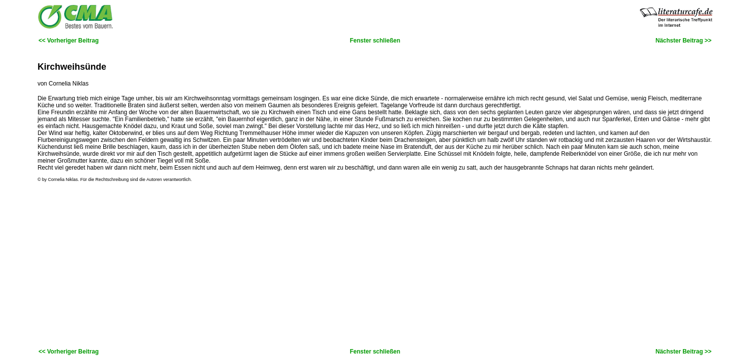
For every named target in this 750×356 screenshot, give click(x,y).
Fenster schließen (375, 40)
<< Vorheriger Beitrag (69, 40)
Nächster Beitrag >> (683, 40)
